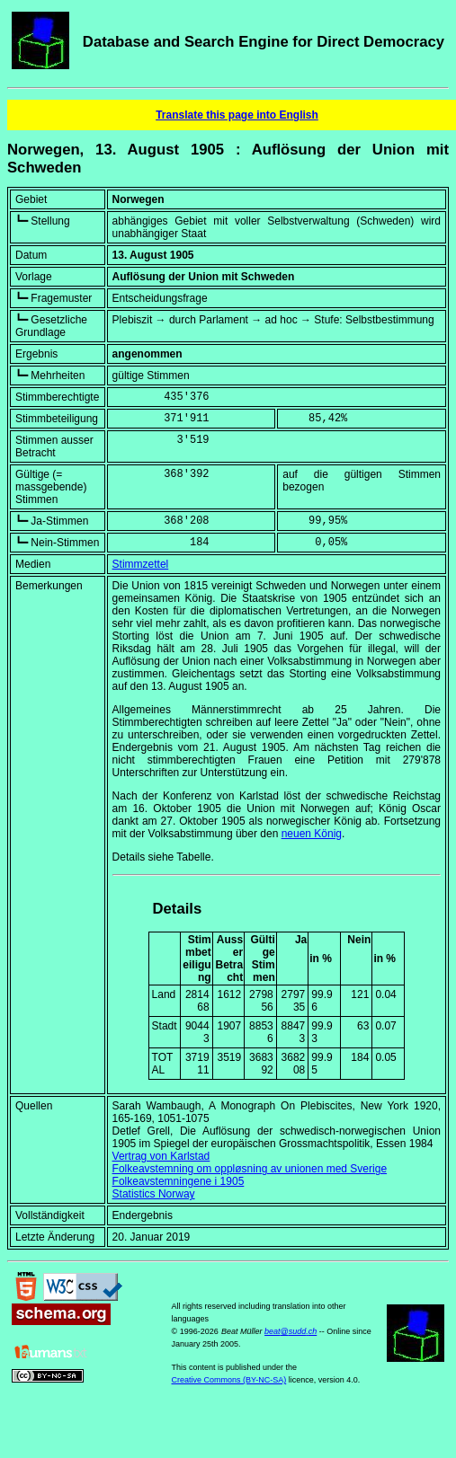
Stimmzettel (140, 564)
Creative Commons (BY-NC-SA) (229, 1379)
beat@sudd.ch (290, 1331)
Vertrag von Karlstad (161, 1156)
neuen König (312, 833)
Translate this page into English (237, 115)
